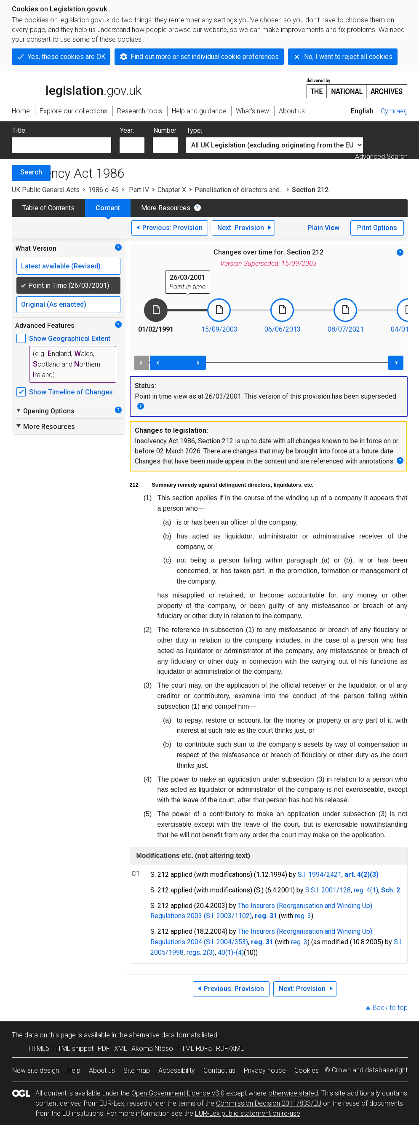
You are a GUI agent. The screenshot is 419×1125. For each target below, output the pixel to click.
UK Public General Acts (46, 190)
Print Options (377, 228)
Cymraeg (394, 111)
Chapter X (171, 190)
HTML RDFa (194, 1049)
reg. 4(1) (366, 890)
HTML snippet (73, 1049)
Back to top (390, 1008)
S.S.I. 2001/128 (328, 890)
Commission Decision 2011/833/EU (268, 1103)
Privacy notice (265, 1070)
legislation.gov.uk (76, 87)
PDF (104, 1049)
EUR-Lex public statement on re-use (247, 1113)
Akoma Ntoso (152, 1049)
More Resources (165, 208)
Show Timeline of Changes (71, 392)
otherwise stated (293, 1093)
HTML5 (39, 1049)
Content (108, 208)
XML (120, 1049)
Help (73, 1070)
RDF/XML (230, 1049)
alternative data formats (164, 1035)
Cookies (306, 1070)
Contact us (219, 1070)
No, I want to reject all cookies (348, 57)
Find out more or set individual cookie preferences (205, 57)
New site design (35, 1070)
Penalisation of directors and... (239, 190)
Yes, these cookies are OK (66, 57)
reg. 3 (303, 916)
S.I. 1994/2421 (320, 875)
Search (31, 172)
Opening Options (45, 411)
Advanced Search (381, 157)
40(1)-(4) (231, 952)
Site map (136, 1070)
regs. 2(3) (201, 952)
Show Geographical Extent (69, 339)
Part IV (138, 190)
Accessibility (176, 1070)
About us (102, 1070)
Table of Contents (48, 208)
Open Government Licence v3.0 (177, 1093)
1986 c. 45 (103, 190)
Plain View (323, 228)
